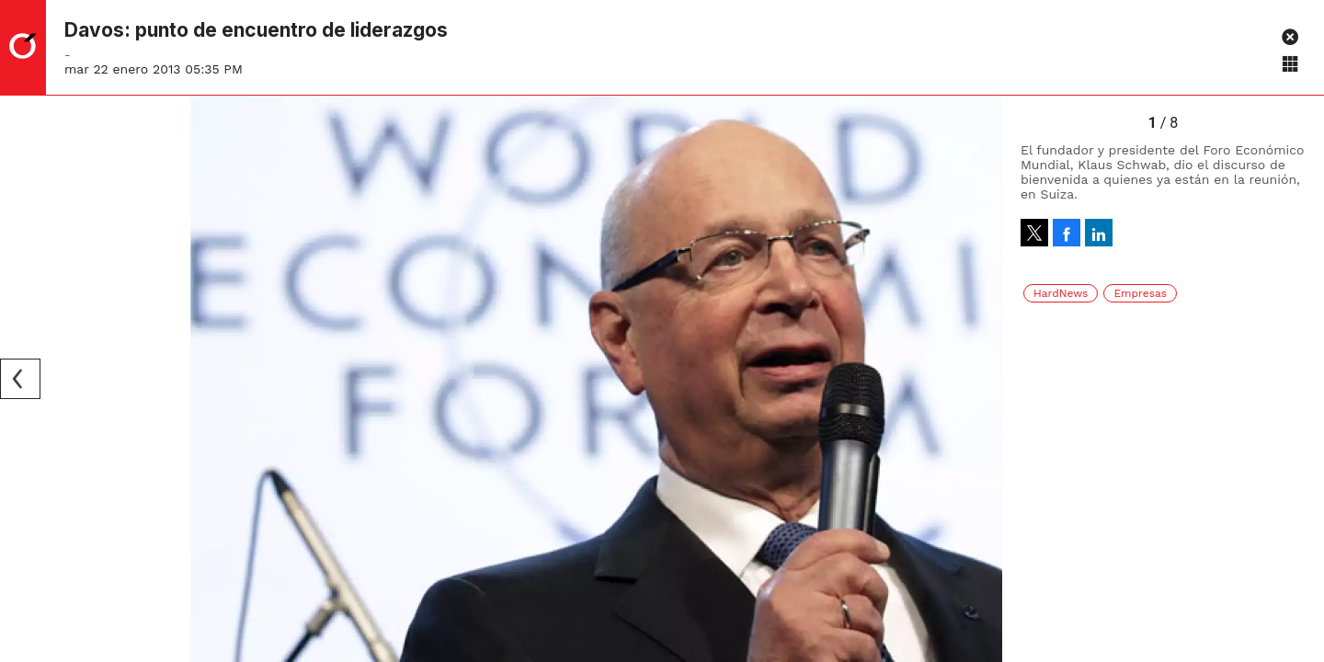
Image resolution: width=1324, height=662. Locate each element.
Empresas (1140, 293)
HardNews (1060, 293)
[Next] (982, 379)
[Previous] (20, 379)
